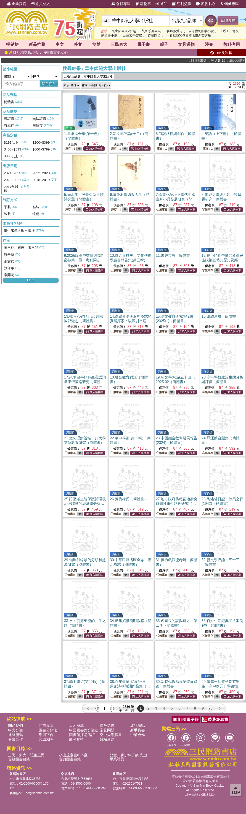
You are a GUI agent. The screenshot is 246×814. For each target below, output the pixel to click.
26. (129, 499)
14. (130, 320)
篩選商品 (49, 84)
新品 (37, 44)
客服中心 (205, 4)
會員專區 (121, 4)
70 (211, 708)
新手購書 (137, 730)
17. (85, 381)
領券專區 (229, 4)
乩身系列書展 (151, 31)
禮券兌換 (107, 726)
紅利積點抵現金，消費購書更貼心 (35, 52)
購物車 (143, 4)
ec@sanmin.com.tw (39, 793)
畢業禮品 (117, 759)
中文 (60, 44)
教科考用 (231, 44)
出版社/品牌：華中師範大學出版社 (88, 76)
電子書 (143, 44)
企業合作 (137, 735)
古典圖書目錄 (70, 759)
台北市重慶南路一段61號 (130, 778)
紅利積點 (137, 726)
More (30, 280)
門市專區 (46, 726)
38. (130, 686)
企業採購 (16, 4)
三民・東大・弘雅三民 (26, 755)
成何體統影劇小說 (201, 31)
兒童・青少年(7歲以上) (128, 755)
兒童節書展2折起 (124, 31)
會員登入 (40, 4)
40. (221, 686)
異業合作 (15, 739)
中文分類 (15, 730)
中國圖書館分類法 (83, 730)
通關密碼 (15, 735)
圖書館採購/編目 (82, 735)
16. (220, 316)
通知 (161, 4)
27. (176, 503)
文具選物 (186, 44)
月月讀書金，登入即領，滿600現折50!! (227, 60)
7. (176, 199)
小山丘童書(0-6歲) (74, 755)
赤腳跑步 (154, 35)
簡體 (96, 44)
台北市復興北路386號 (25, 778)
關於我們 (15, 726)
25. (85, 503)
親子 (164, 44)
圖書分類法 (48, 730)
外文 (78, 44)
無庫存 (161, 210)
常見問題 (107, 730)
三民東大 (119, 44)
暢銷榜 (12, 44)
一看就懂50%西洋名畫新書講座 (188, 35)
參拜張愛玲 (175, 31)
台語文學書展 (132, 35)
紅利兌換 (181, 4)
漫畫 (209, 44)
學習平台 (46, 735)
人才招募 (76, 726)
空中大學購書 (111, 735)
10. (130, 260)
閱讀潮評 (46, 739)
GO (210, 20)
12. (222, 260)
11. (175, 255)
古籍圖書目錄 (19, 759)
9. (84, 260)
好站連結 (107, 739)
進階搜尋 (228, 21)
